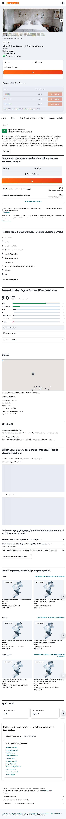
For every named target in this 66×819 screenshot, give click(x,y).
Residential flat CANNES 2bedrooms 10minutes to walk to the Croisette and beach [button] (48, 680)
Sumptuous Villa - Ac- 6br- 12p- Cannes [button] (15, 679)
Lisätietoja (6, 212)
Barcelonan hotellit (11, 747)
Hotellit (13, 813)
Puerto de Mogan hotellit (13, 766)
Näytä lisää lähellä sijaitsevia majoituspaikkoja (49, 576)
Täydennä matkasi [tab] (30, 736)
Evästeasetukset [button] (6, 221)
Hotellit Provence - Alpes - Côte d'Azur (50, 813)
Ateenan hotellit (10, 774)
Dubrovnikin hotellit (12, 755)
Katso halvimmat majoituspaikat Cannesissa (50, 617)
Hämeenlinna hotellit (12, 772)
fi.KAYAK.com (5, 813)
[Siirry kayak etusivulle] (13, 3)
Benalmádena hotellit (12, 750)
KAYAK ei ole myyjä (33, 796)
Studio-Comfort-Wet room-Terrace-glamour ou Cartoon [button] (17, 641)
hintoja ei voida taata (46, 790)
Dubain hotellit (10, 758)
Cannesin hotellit (17, 815)
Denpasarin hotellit (11, 761)
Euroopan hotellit (21, 813)
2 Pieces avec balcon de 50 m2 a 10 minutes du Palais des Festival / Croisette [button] (48, 600)
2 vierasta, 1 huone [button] (10, 67)
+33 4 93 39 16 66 (9, 53)
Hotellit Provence (6, 815)
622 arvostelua (16, 56)
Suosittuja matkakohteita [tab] (13, 736)
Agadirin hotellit (10, 753)
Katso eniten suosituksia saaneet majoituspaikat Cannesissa (49, 655)
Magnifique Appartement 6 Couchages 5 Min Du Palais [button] (16, 600)
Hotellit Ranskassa (33, 813)
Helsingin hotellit (11, 769)
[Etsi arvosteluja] (34, 327)
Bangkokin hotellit (11, 764)
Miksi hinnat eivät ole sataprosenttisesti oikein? (33, 803)
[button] (3, 3)
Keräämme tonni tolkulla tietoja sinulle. (33, 800)
